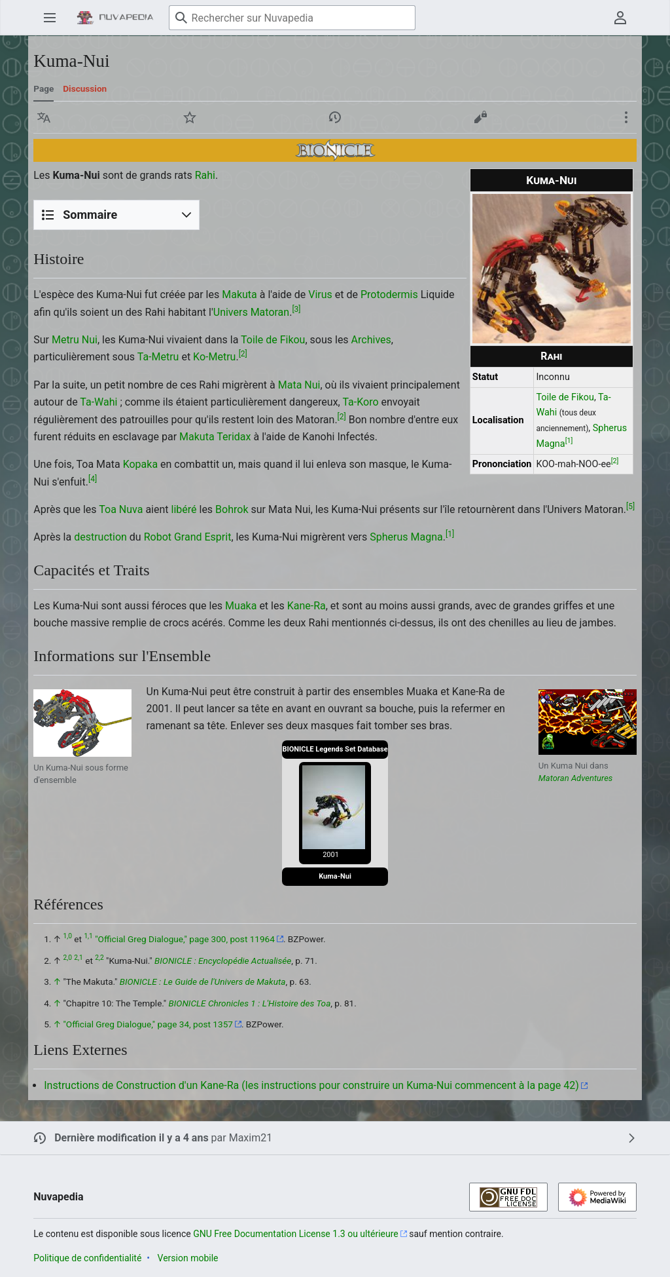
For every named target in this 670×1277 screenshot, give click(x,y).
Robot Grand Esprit (188, 537)
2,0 (67, 957)
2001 (331, 854)
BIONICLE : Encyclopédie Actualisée (222, 960)
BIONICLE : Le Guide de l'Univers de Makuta (203, 981)
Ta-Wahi (98, 402)
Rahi (551, 356)
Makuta (239, 294)
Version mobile (188, 1258)
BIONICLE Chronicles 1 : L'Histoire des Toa (250, 1003)
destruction (100, 537)
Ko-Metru (214, 357)
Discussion (85, 88)
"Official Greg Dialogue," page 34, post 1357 (148, 1024)
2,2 (99, 957)
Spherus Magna (406, 537)
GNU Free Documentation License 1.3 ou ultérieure (295, 1234)
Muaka (240, 606)
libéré (184, 509)
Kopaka (140, 464)
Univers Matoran (251, 312)
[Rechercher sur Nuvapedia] (292, 17)
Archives (371, 340)
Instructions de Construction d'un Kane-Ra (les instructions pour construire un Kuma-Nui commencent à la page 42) (311, 1085)
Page (43, 88)
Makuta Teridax (215, 436)
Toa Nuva (121, 509)
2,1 (78, 957)
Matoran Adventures (575, 778)
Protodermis (389, 294)
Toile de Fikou (565, 397)
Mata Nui (299, 385)
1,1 (88, 936)
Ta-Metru (158, 357)
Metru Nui (74, 340)
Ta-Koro (360, 402)
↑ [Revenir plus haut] (57, 981)
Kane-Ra (306, 606)
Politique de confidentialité (87, 1258)
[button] (43, 117)
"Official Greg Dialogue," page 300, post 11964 (185, 939)
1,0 (67, 936)
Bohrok (231, 509)
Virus (320, 294)
